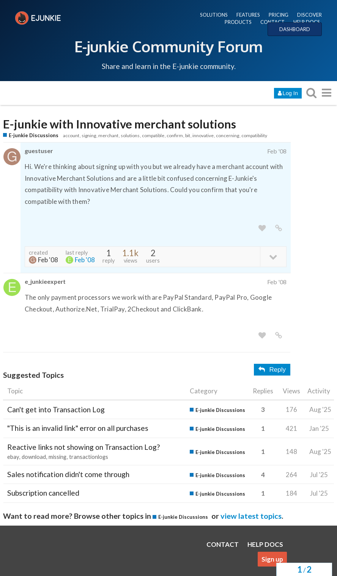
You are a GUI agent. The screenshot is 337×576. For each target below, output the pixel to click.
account (71, 135)
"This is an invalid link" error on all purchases (77, 428)
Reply (272, 369)
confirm (175, 135)
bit (187, 135)
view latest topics (251, 515)
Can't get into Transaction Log (56, 409)
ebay (13, 457)
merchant (108, 135)
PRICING (278, 15)
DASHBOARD (294, 29)
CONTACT (272, 22)
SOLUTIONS (214, 15)
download (34, 457)
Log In (288, 93)
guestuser (39, 150)
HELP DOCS (306, 22)
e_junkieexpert (45, 281)
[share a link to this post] (278, 228)
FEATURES (248, 15)
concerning (227, 135)
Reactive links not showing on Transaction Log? (83, 447)
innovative (203, 135)
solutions (130, 135)
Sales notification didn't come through (68, 474)
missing (57, 457)
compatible (153, 135)
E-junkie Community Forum (168, 46)
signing (89, 135)
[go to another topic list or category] (326, 92)
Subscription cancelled (43, 492)
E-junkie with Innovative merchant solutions (119, 124)
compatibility (254, 135)
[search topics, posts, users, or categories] (311, 92)
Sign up (272, 559)
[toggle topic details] (273, 256)
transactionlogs (88, 457)
